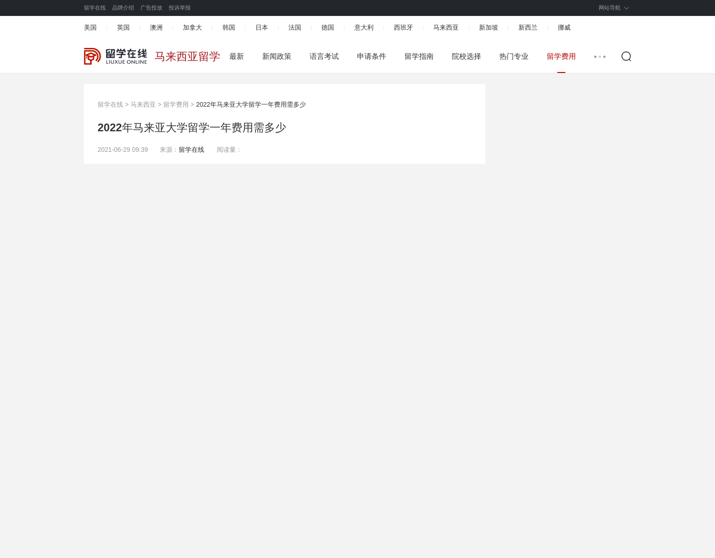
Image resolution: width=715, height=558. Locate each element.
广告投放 (151, 8)
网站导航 (610, 8)
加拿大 (192, 27)
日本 (261, 27)
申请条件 (371, 56)
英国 (123, 27)
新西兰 (528, 27)
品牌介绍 (123, 8)
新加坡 (488, 27)
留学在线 (95, 8)
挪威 (564, 27)
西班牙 (403, 27)
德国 (327, 27)
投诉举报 (180, 8)
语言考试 (324, 56)
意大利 (363, 27)
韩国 (229, 27)
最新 (236, 56)
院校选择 (466, 56)
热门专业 (513, 56)
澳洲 (156, 27)
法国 (294, 27)
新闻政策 (276, 56)
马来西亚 (446, 27)
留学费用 (561, 56)
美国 (90, 27)
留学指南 (419, 56)
